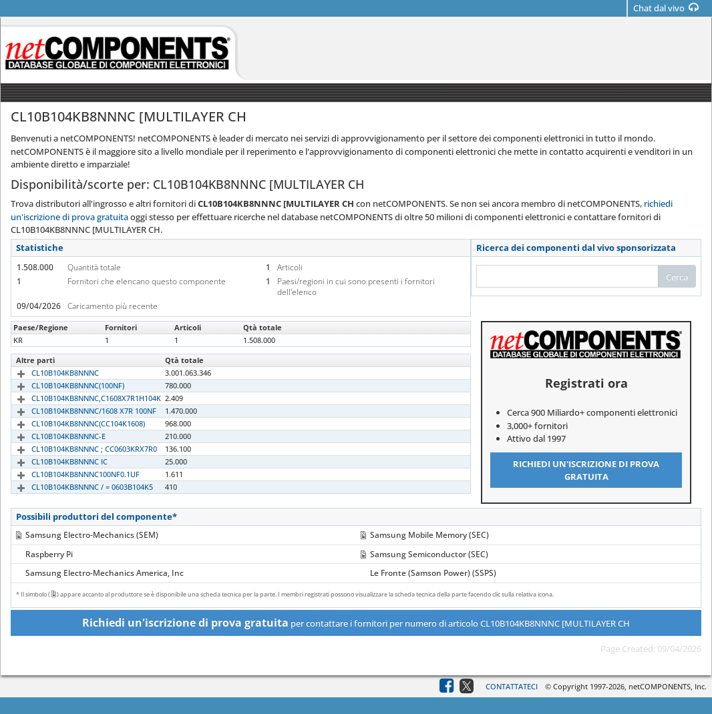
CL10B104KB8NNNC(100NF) (62, 385)
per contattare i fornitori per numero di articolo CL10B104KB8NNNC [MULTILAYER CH (356, 622)
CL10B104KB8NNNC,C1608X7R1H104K (81, 398)
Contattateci (512, 686)
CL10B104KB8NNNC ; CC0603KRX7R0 (79, 449)
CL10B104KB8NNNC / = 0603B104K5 (77, 487)
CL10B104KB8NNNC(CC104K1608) (73, 423)
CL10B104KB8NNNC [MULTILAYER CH (80, 340)
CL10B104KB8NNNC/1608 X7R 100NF (78, 411)
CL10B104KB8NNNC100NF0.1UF (70, 474)
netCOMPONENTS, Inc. (668, 686)
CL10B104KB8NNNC (49, 373)
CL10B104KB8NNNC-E (53, 436)
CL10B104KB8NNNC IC (54, 461)
